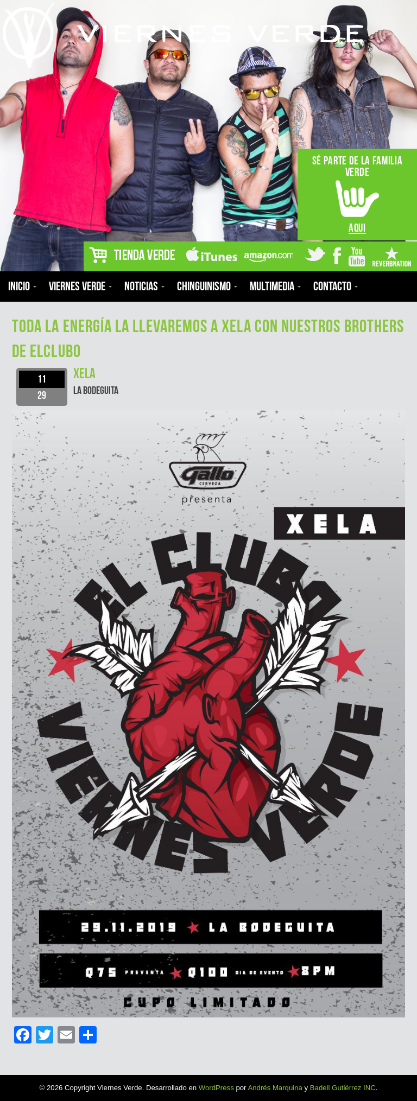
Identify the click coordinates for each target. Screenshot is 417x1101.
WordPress (216, 1088)
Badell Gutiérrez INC (343, 1088)
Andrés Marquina (275, 1088)
